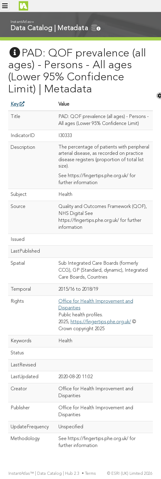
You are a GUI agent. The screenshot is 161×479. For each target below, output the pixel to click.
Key (18, 104)
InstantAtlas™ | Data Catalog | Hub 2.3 (44, 474)
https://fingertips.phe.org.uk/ (101, 322)
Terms (91, 474)
